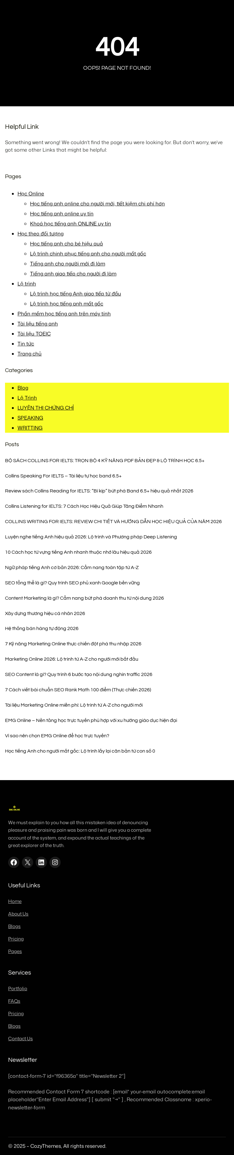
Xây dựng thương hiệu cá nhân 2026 (45, 613)
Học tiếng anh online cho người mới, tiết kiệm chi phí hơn (97, 203)
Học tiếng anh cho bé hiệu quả (66, 243)
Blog (23, 387)
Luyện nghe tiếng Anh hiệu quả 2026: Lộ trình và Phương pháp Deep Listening (91, 536)
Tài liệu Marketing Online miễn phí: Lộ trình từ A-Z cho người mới (74, 705)
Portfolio (17, 988)
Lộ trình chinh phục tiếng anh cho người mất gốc (88, 253)
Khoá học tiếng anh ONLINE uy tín (70, 223)
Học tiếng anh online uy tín (62, 213)
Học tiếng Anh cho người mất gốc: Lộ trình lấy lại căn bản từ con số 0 (80, 751)
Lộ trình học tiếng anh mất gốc (66, 303)
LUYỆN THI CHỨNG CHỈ (46, 407)
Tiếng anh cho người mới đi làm (67, 263)
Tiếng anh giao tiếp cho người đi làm (73, 273)
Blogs (14, 926)
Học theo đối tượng (41, 233)
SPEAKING (30, 417)
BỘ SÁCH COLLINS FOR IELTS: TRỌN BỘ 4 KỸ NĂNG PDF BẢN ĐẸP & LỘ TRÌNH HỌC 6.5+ (105, 460)
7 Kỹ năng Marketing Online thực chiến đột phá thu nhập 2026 (73, 643)
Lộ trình (27, 283)
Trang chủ (30, 353)
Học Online (31, 193)
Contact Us (20, 1038)
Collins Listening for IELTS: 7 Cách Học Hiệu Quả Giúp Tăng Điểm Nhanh (84, 506)
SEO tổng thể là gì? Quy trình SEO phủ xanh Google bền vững (72, 582)
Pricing (16, 939)
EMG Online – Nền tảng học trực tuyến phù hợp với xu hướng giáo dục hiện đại (91, 720)
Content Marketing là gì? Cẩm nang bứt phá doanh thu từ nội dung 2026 (84, 598)
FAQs (14, 1001)
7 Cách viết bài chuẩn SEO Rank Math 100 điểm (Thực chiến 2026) (78, 689)
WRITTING (30, 427)
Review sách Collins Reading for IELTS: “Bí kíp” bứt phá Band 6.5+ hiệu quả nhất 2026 (99, 490)
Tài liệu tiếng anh (38, 323)
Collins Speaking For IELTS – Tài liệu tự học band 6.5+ (63, 475)
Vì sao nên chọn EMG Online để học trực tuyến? (57, 735)
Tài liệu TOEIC (34, 333)
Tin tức (26, 343)
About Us (18, 913)
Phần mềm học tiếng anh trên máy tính (64, 313)
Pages (15, 951)
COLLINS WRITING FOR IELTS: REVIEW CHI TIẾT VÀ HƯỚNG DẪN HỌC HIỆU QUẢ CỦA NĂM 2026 (113, 521)
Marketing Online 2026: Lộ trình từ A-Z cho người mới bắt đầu (71, 659)
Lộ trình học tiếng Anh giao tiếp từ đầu (75, 293)
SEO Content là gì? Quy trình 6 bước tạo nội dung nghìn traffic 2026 (78, 674)
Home (15, 901)
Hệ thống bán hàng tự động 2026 (42, 628)
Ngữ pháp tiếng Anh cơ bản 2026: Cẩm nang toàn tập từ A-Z (72, 567)
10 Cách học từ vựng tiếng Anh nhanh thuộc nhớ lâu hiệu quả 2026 (78, 552)
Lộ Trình (27, 397)
